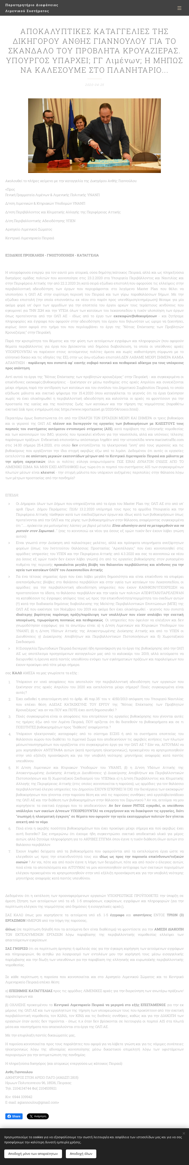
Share (13, 1116)
